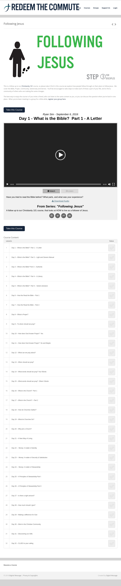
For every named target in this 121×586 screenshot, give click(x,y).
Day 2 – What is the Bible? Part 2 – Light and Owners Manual (33, 257)
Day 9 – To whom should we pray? (23, 324)
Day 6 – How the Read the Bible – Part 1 (25, 295)
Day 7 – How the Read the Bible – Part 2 (25, 305)
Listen (70, 191)
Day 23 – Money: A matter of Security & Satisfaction (29, 457)
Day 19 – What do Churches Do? (23, 419)
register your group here (57, 99)
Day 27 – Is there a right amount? (23, 496)
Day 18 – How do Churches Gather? (24, 410)
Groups (96, 8)
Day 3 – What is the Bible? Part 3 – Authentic (27, 267)
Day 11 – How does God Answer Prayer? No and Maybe (31, 343)
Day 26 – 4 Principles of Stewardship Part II (26, 486)
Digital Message (111, 575)
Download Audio (61, 201)
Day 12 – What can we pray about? (24, 353)
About (78, 8)
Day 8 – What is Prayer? (20, 314)
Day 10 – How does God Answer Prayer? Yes (27, 333)
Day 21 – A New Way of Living (22, 438)
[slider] (58, 184)
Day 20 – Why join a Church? (22, 429)
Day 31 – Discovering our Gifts (22, 534)
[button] (60, 155)
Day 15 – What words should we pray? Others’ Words (30, 381)
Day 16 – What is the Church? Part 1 (24, 391)
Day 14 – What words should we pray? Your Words (29, 372)
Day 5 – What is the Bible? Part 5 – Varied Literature (30, 286)
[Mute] (109, 184)
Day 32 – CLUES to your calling (22, 543)
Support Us (106, 8)
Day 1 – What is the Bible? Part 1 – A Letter (27, 248)
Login (115, 8)
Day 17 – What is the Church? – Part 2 (25, 400)
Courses (87, 8)
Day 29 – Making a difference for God (24, 515)
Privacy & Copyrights (30, 575)
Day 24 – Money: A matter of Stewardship (26, 467)
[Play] (7, 184)
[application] (60, 155)
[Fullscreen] (113, 184)
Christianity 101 (27, 86)
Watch (52, 191)
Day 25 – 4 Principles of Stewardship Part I (26, 477)
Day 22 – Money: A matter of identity (24, 448)
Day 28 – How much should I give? (23, 505)
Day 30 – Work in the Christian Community (26, 524)
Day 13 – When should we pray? (23, 362)
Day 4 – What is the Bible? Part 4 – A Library (27, 276)
